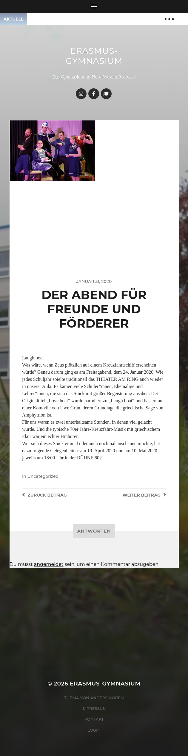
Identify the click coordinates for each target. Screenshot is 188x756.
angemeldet (49, 564)
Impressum (94, 708)
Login (94, 730)
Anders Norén (107, 697)
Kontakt (94, 719)
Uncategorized (42, 476)
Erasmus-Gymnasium (94, 56)
